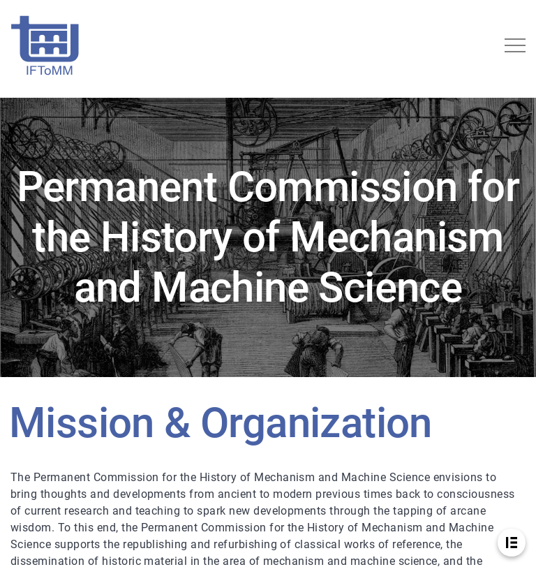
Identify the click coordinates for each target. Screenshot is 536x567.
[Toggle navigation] (515, 45)
